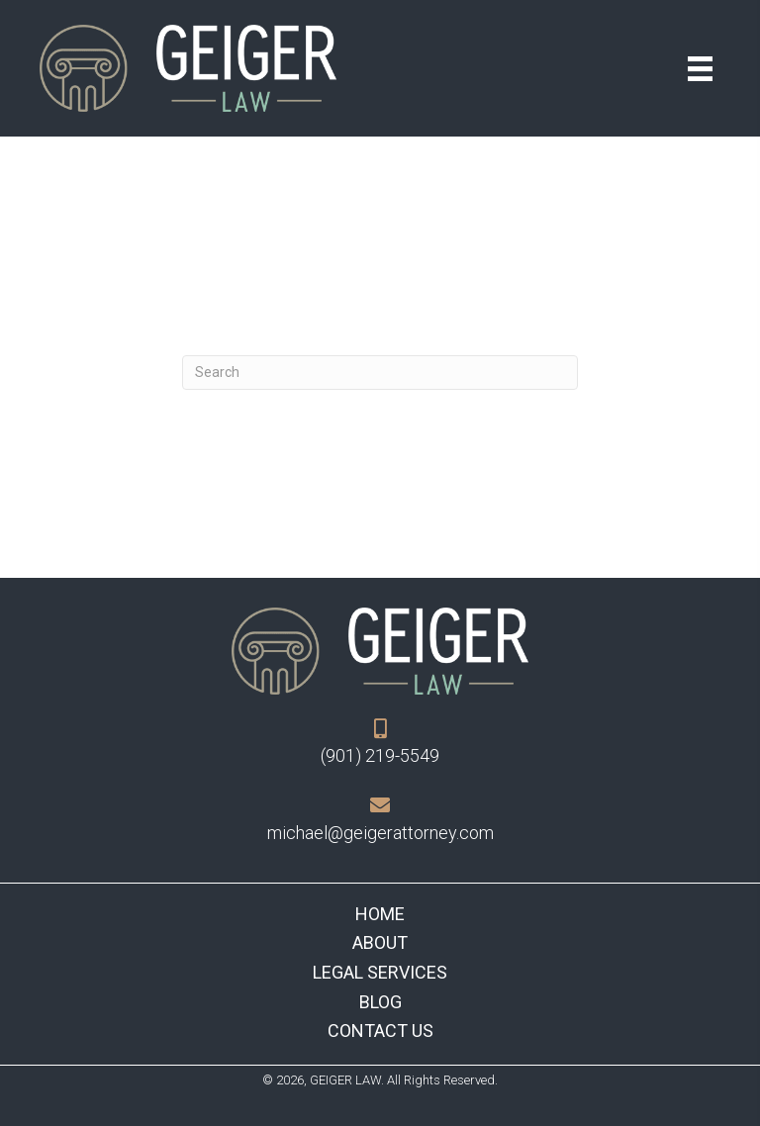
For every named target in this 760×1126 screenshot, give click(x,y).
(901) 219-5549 (380, 755)
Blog (380, 1001)
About (380, 942)
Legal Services (380, 972)
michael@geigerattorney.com (380, 832)
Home (380, 913)
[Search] (380, 372)
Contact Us (380, 1030)
